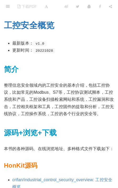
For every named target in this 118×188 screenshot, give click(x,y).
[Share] (110, 6)
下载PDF (27, 6)
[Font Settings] (46, 6)
